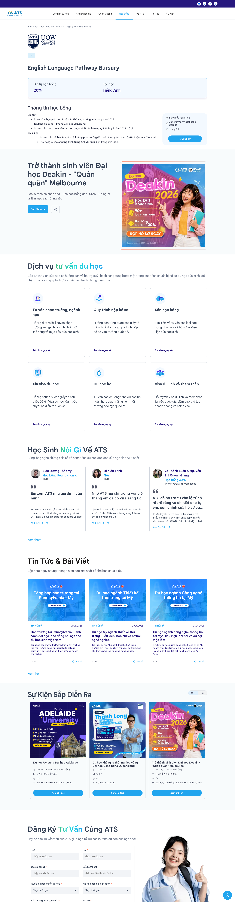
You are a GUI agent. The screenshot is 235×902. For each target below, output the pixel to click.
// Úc (53, 26)
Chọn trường (105, 13)
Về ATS (140, 13)
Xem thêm (34, 540)
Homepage (33, 26)
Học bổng (124, 13)
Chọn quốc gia (83, 13)
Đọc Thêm (38, 209)
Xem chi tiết (58, 793)
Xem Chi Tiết (38, 522)
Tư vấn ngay (184, 138)
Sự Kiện (170, 13)
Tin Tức (155, 13)
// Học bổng (44, 26)
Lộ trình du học (61, 13)
